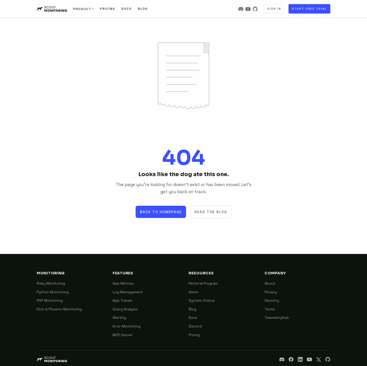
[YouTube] (248, 8)
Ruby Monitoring (51, 283)
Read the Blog (210, 212)
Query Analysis (125, 309)
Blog (143, 9)
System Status (202, 300)
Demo (193, 292)
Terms (270, 309)
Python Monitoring (53, 292)
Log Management (128, 292)
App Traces (122, 300)
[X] (318, 359)
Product (83, 9)
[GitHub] (255, 8)
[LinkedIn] (300, 359)
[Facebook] (291, 359)
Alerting (119, 317)
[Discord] (240, 8)
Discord (195, 326)
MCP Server (123, 335)
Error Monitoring (126, 326)
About (270, 283)
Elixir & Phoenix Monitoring (59, 309)
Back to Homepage (161, 212)
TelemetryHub (277, 317)
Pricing (107, 9)
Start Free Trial (309, 9)
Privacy (271, 292)
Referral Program (203, 283)
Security (272, 300)
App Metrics (123, 283)
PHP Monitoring (50, 300)
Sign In (274, 9)
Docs (126, 9)
